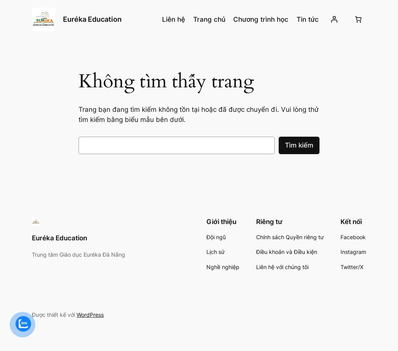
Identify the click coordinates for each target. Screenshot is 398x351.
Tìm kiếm (299, 145)
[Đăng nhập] (334, 19)
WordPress (90, 314)
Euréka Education (92, 19)
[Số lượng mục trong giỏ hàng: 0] (358, 19)
